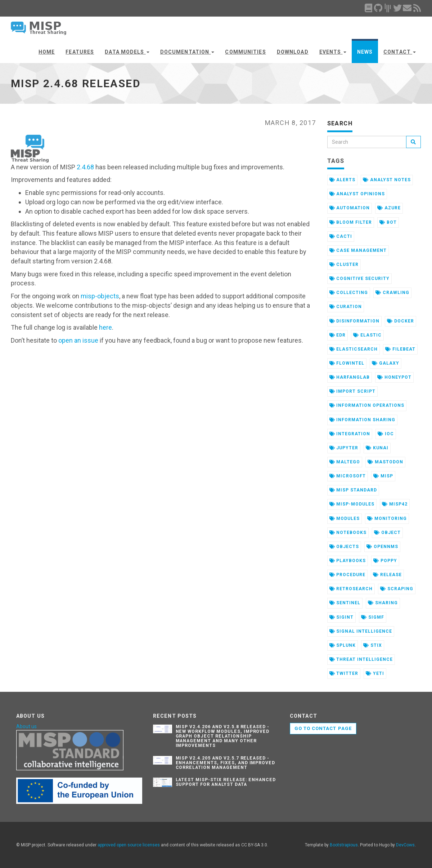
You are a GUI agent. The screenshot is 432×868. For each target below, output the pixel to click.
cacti (340, 236)
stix (372, 645)
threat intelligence (361, 659)
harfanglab (349, 377)
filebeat (400, 349)
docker (400, 321)
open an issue (78, 340)
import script (352, 391)
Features (80, 52)
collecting (348, 292)
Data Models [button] (127, 52)
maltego (344, 461)
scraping (396, 588)
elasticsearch (353, 349)
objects (344, 546)
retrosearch (351, 588)
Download (293, 52)
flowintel (347, 363)
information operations (366, 405)
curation (345, 306)
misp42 (395, 504)
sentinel (345, 602)
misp (383, 475)
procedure (347, 574)
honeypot (394, 377)
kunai (377, 447)
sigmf (372, 617)
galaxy (385, 363)
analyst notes (386, 179)
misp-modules (351, 504)
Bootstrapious (344, 844)
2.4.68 (85, 167)
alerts (342, 179)
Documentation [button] (187, 52)
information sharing (362, 419)
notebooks (348, 532)
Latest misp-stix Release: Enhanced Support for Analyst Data (226, 782)
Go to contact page (323, 728)
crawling (392, 292)
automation (349, 207)
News (365, 52)
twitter (344, 673)
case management (358, 250)
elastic (367, 335)
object (387, 532)
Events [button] (332, 52)
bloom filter (350, 222)
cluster (344, 264)
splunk (342, 645)
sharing (383, 602)
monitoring (387, 518)
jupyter (344, 447)
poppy (385, 560)
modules (344, 518)
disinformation (354, 321)
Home (47, 52)
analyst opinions (357, 193)
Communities (245, 52)
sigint (341, 617)
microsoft (347, 475)
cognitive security (359, 278)
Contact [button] (399, 52)
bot (388, 222)
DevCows (405, 844)
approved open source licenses (129, 844)
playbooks (347, 560)
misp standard (353, 490)
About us (26, 726)
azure (389, 207)
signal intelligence (360, 631)
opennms (382, 546)
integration (349, 433)
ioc (386, 433)
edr (337, 335)
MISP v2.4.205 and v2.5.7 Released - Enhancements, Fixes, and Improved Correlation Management (225, 763)
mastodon (385, 461)
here (105, 327)
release (387, 574)
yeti (375, 673)
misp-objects (100, 296)
